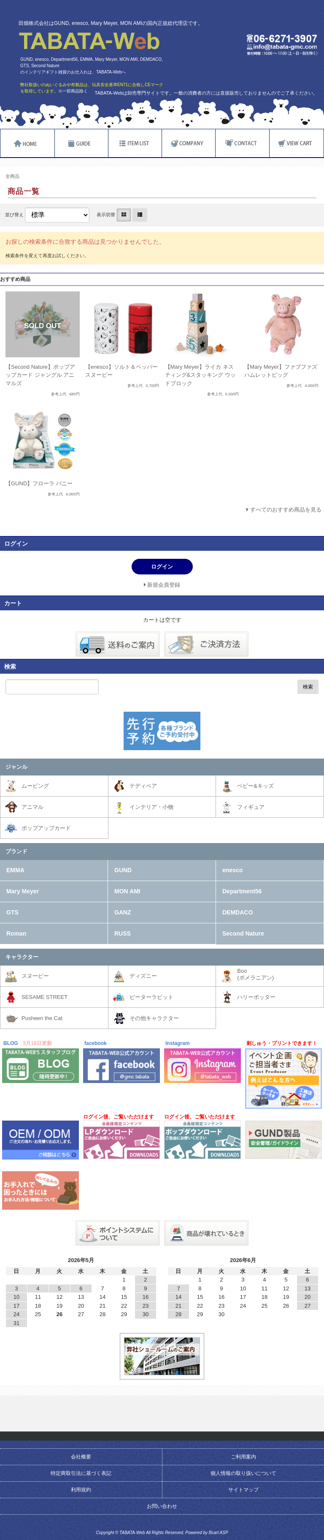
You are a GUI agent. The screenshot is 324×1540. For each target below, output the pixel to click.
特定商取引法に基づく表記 (81, 1473)
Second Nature (243, 933)
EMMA (15, 870)
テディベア (143, 786)
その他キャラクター (154, 1018)
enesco (232, 870)
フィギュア (251, 807)
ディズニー (143, 976)
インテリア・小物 (151, 807)
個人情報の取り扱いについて (243, 1473)
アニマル (32, 807)
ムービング (35, 786)
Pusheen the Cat (42, 1018)
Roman (16, 933)
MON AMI (127, 891)
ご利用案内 (243, 1457)
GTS (12, 912)
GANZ (122, 912)
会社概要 (81, 1457)
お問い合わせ (162, 1506)
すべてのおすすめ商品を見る (285, 509)
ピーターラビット (151, 997)
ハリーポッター (256, 997)
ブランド (16, 851)
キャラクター (21, 957)
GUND (123, 870)
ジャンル (16, 767)
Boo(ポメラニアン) (255, 974)
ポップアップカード (46, 828)
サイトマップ (243, 1490)
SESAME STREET (45, 997)
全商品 (12, 176)
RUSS (122, 933)
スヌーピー (35, 976)
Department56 (242, 891)
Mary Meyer (22, 891)
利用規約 (81, 1490)
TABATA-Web (89, 41)
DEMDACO (237, 912)
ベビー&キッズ (255, 786)
